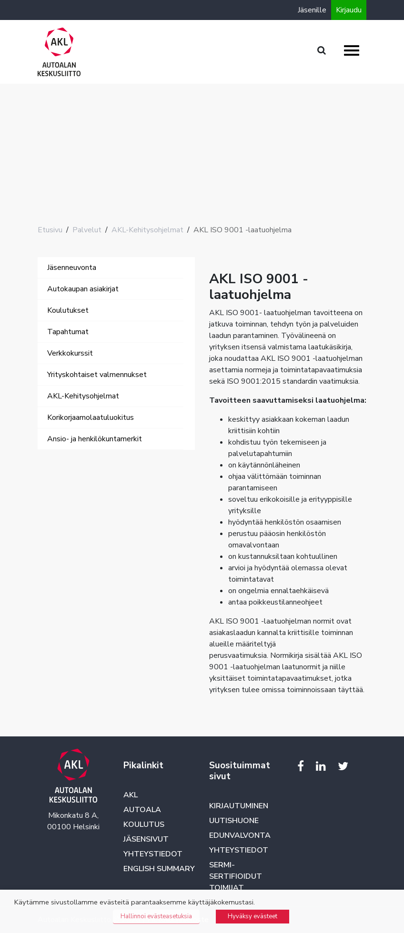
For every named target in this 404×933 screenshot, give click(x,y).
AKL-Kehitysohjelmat (147, 230)
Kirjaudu (349, 10)
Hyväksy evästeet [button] (252, 916)
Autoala (142, 809)
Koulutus (143, 824)
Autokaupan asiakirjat (83, 289)
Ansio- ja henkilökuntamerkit (94, 439)
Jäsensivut (146, 839)
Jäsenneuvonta (71, 267)
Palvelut (86, 230)
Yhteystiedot (152, 854)
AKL (130, 795)
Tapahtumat (68, 332)
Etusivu (50, 230)
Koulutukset (68, 310)
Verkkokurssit (70, 353)
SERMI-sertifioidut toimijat (235, 876)
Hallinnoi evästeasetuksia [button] (156, 916)
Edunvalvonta (240, 835)
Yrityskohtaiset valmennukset (97, 374)
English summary (159, 869)
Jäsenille (312, 10)
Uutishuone (234, 820)
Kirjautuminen (238, 806)
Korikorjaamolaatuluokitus (90, 417)
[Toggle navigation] (51, 459)
